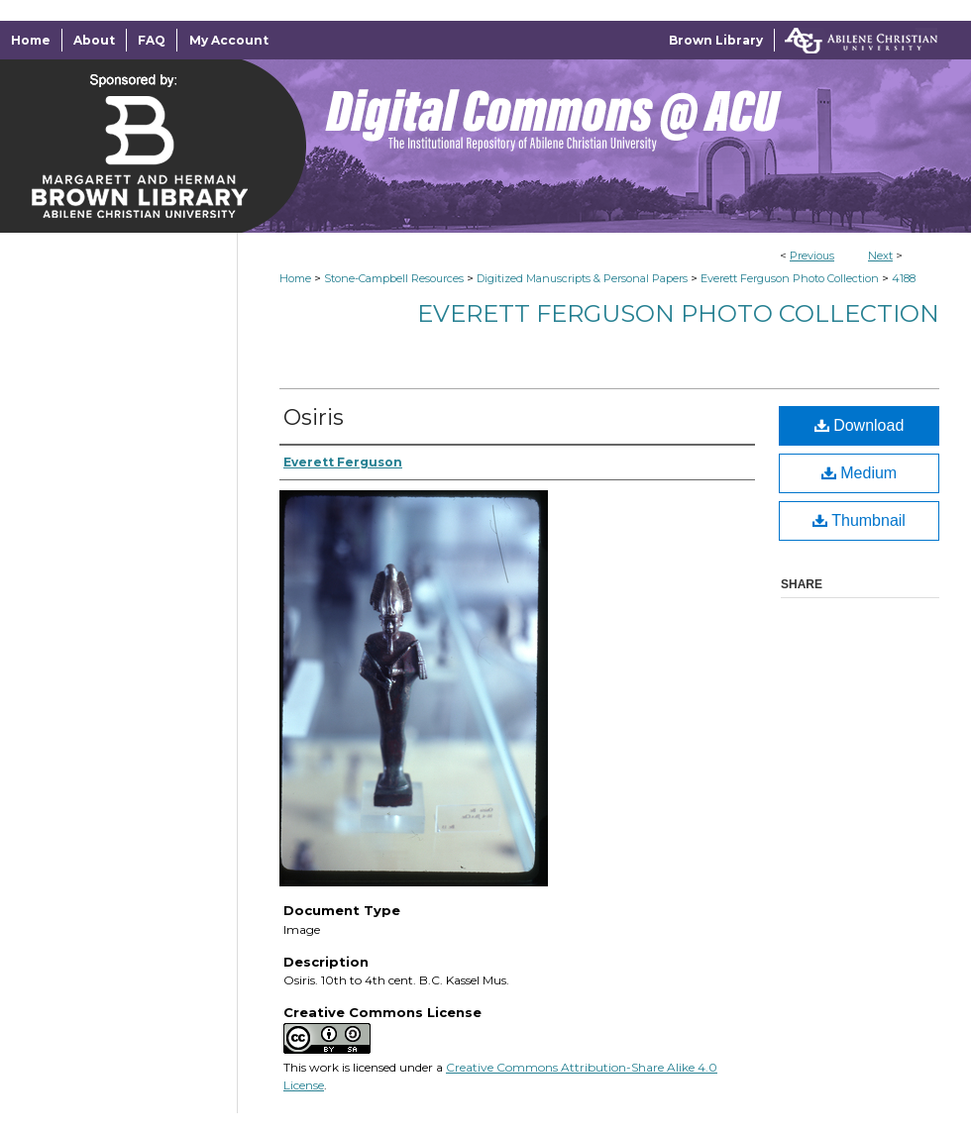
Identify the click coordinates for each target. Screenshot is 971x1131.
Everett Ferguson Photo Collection (790, 278)
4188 (904, 278)
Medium (859, 472)
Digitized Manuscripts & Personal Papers (582, 278)
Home (295, 278)
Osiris (313, 417)
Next (880, 255)
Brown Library (716, 40)
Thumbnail (859, 520)
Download (859, 425)
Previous (812, 255)
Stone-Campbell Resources (394, 278)
